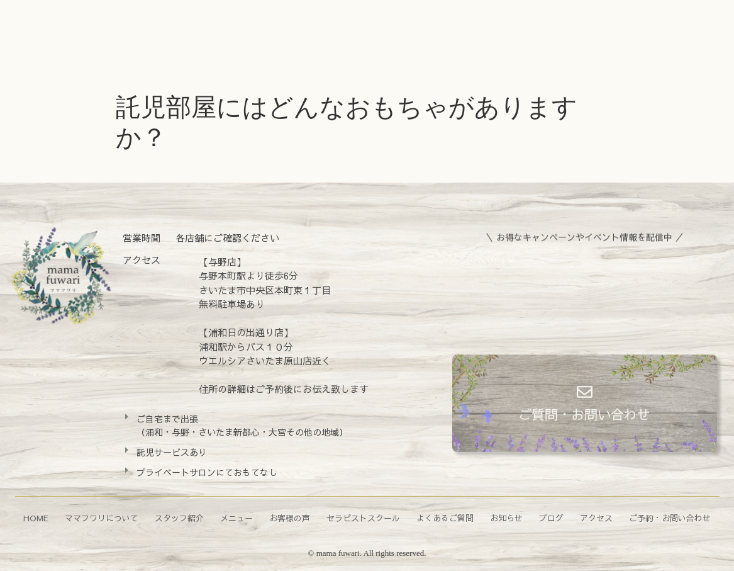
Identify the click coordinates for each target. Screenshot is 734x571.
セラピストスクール (363, 518)
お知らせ (506, 518)
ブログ (551, 518)
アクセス (596, 518)
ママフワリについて (101, 518)
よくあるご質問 (445, 518)
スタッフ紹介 (179, 518)
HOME (35, 518)
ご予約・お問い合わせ (670, 518)
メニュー (236, 518)
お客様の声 (289, 518)
